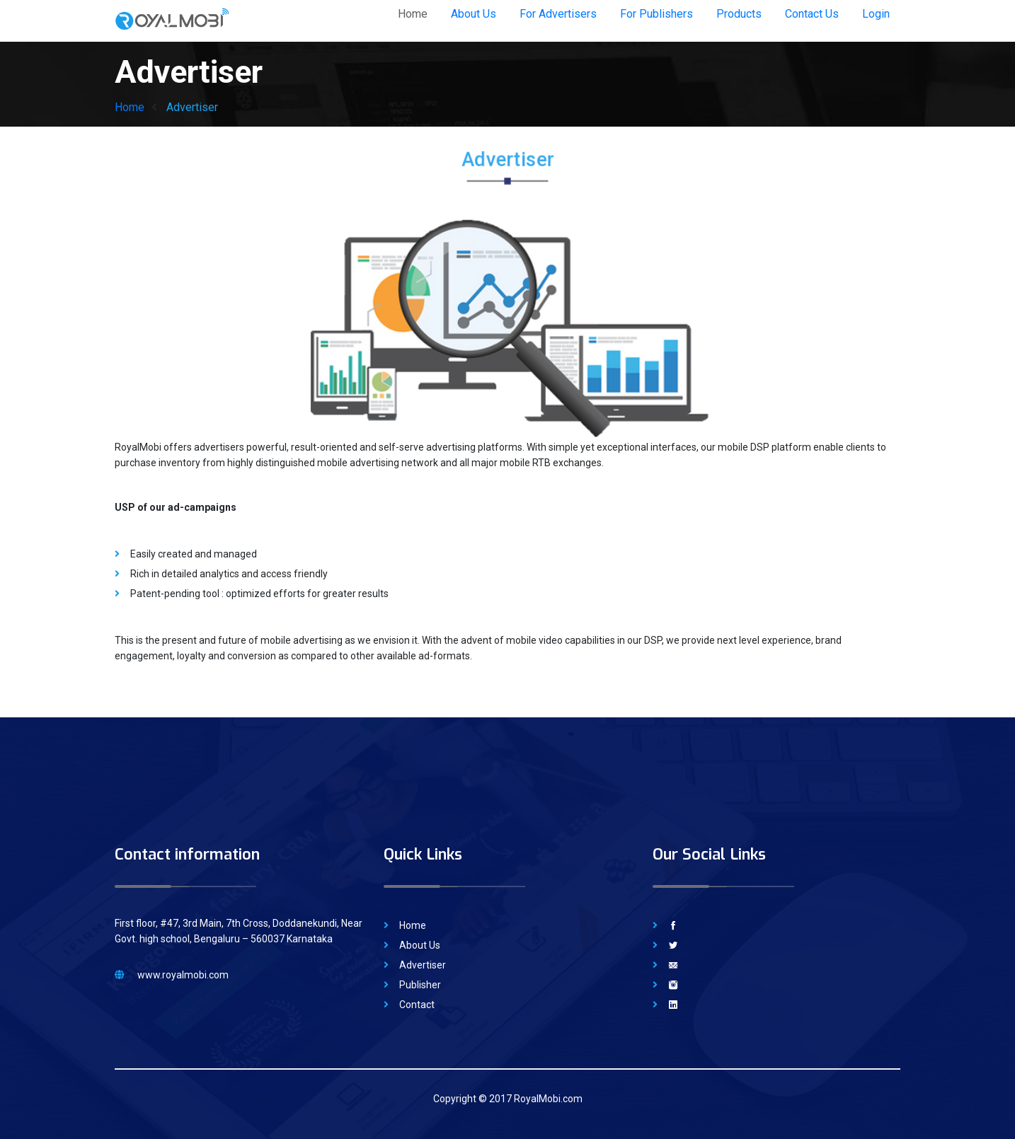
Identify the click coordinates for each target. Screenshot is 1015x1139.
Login (876, 14)
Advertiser (422, 965)
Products (739, 14)
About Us (473, 14)
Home (413, 14)
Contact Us (812, 14)
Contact (417, 1004)
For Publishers (656, 14)
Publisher (420, 984)
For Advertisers (558, 14)
